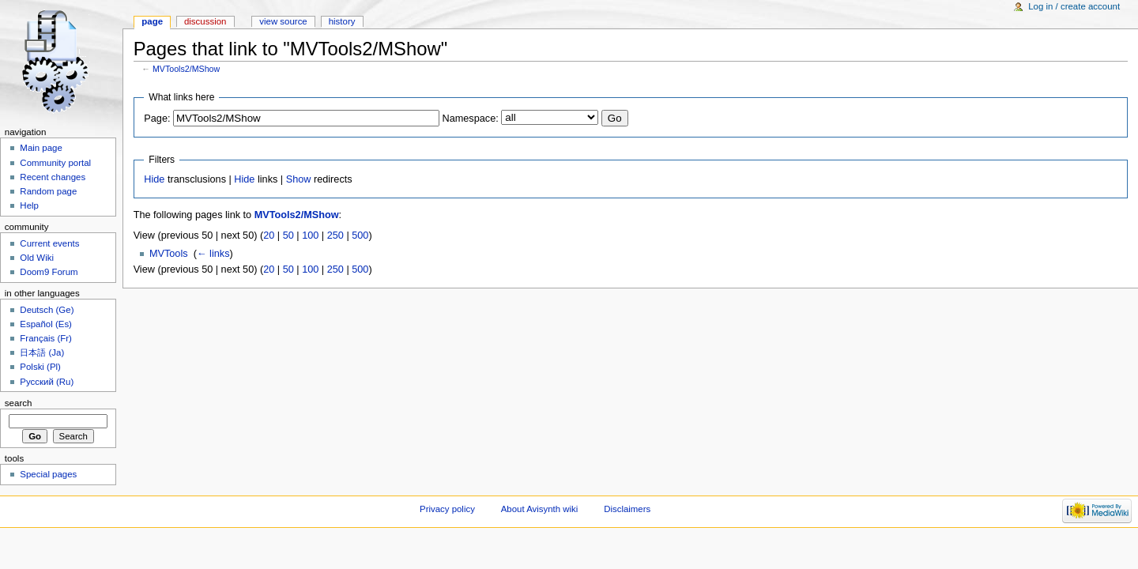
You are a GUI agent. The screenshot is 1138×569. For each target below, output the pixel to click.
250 (335, 235)
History (342, 21)
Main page (41, 148)
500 (360, 235)
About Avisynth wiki (539, 509)
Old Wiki (37, 257)
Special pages (48, 474)
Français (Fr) (46, 338)
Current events (49, 243)
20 (268, 235)
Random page (48, 191)
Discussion (205, 21)
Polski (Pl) (40, 366)
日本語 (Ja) (42, 352)
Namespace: (471, 118)
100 (310, 235)
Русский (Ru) (46, 381)
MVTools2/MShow (186, 68)
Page (152, 21)
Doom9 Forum (48, 272)
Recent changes (52, 177)
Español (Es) (46, 324)
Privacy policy (447, 509)
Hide (154, 179)
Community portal (55, 163)
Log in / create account (1074, 6)
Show (298, 179)
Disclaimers (627, 509)
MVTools (168, 253)
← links (213, 253)
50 (288, 235)
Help (29, 205)
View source (283, 21)
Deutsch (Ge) (46, 310)
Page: (157, 118)
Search (18, 403)
